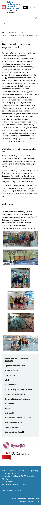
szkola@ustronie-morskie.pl (14, 484)
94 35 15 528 (10, 481)
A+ (29, 7)
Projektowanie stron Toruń (29, 502)
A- (34, 7)
